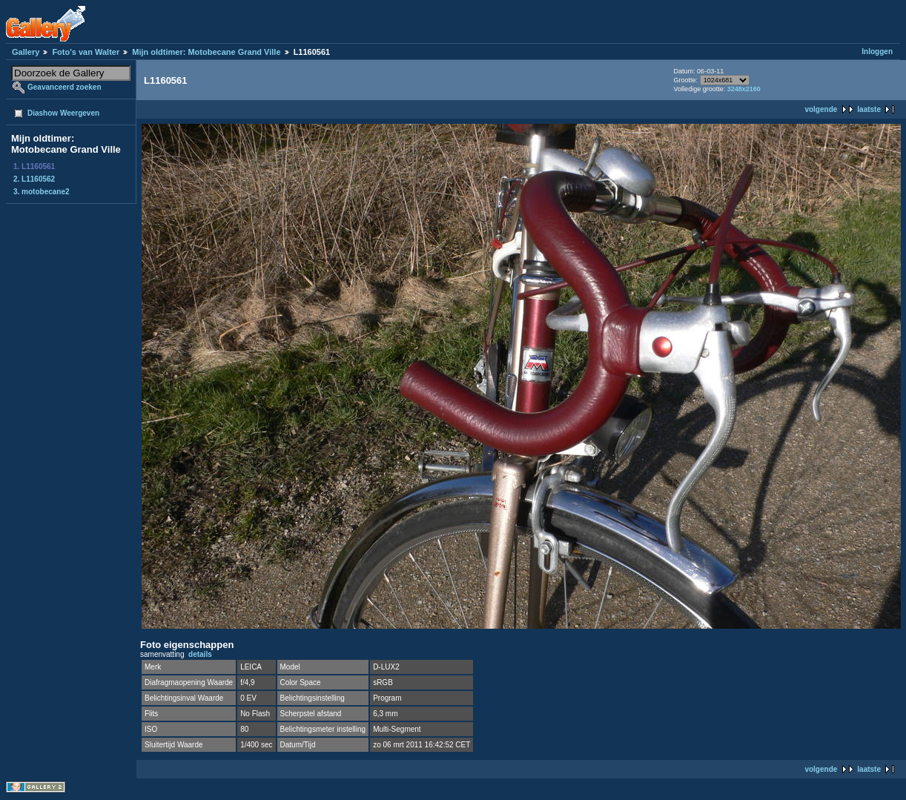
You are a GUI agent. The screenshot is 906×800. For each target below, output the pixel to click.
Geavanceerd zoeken (64, 87)
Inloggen (877, 51)
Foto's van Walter (85, 51)
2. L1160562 (34, 179)
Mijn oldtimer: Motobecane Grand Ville (206, 51)
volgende (820, 109)
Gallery (25, 51)
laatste (869, 109)
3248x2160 (744, 89)
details (200, 654)
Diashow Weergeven (63, 113)
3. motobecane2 (41, 192)
